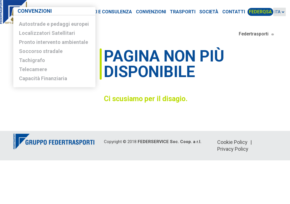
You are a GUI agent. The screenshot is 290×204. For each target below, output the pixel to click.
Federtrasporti (253, 34)
